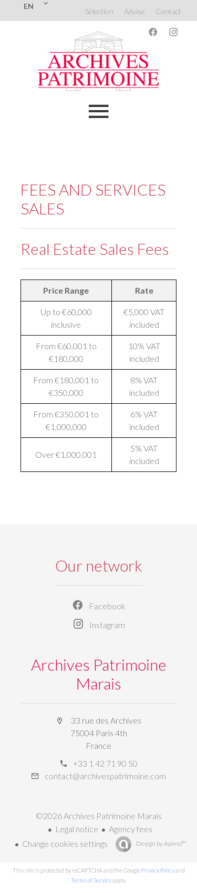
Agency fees (130, 829)
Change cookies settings (65, 843)
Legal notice (76, 829)
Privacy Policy (157, 870)
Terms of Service (91, 880)
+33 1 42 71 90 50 (105, 763)
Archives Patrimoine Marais (99, 674)
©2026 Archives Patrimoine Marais (99, 816)
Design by (160, 843)
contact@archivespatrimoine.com (105, 776)
